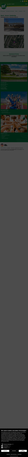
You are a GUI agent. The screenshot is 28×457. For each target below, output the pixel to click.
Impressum (8, 454)
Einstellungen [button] (19, 454)
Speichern (14, 450)
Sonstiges (5, 447)
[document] (14, 436)
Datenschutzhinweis (14, 454)
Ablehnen (5, 450)
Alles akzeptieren (23, 451)
